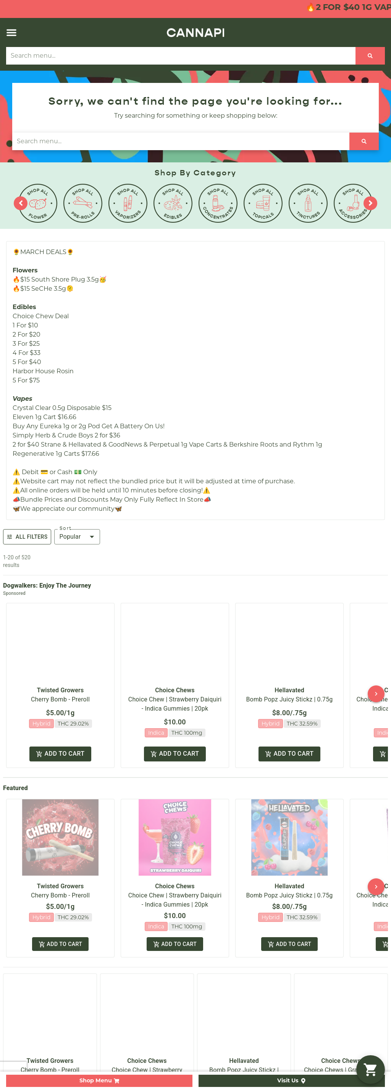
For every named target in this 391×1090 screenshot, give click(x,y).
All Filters (27, 537)
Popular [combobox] (70, 536)
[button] (11, 32)
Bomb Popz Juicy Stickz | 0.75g (289, 692)
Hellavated (289, 683)
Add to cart (60, 742)
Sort (66, 528)
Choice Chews (174, 683)
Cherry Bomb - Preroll (60, 692)
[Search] (370, 56)
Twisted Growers (60, 683)
